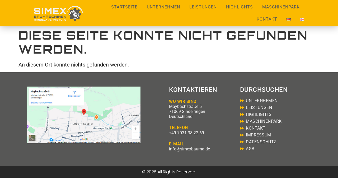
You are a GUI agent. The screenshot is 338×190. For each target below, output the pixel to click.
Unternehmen (163, 7)
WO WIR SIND (182, 101)
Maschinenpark (281, 7)
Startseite (124, 7)
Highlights (239, 7)
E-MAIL (176, 143)
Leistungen (203, 7)
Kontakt (267, 19)
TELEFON (178, 127)
